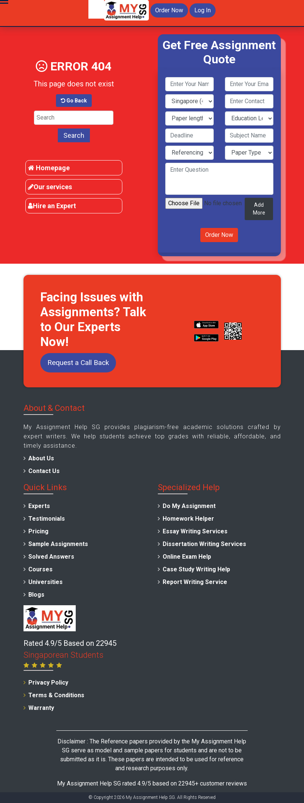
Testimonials (46, 518)
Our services (50, 187)
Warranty (41, 707)
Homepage (49, 168)
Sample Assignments (58, 544)
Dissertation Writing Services (204, 544)
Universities (45, 581)
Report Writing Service (195, 581)
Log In (202, 10)
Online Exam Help (187, 556)
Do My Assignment (189, 506)
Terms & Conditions (56, 695)
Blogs (36, 594)
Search (73, 135)
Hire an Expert (52, 206)
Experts (39, 506)
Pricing (38, 531)
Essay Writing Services (195, 531)
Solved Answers (51, 556)
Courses (40, 569)
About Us (41, 458)
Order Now (169, 10)
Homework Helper (188, 518)
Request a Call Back (78, 362)
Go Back (74, 101)
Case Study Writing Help (196, 569)
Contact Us (44, 471)
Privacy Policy (48, 682)
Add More (259, 209)
